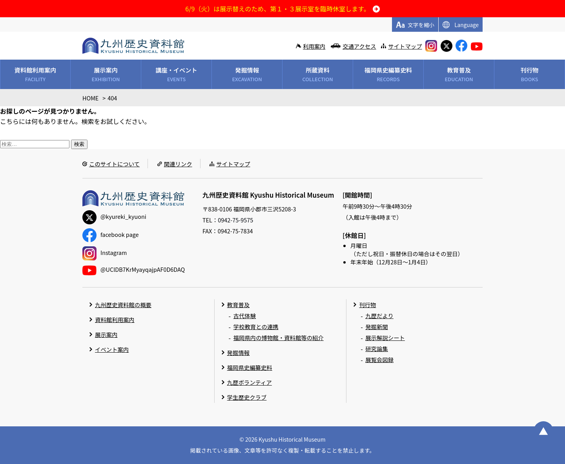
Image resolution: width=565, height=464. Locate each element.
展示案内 (106, 334)
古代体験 (244, 315)
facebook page (110, 234)
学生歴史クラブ (247, 397)
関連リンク (178, 164)
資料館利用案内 (115, 319)
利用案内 (314, 46)
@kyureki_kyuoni (114, 216)
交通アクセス (359, 46)
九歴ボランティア (249, 382)
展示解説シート (385, 337)
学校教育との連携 (256, 326)
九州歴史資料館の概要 (123, 304)
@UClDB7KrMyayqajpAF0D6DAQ (133, 269)
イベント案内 (112, 349)
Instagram (104, 252)
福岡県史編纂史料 (249, 367)
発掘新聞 (376, 326)
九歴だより (379, 315)
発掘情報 (238, 352)
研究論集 (376, 348)
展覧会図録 (379, 359)
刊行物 (367, 304)
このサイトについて (114, 164)
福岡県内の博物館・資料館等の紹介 (278, 337)
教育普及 (238, 304)
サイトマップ (405, 46)
